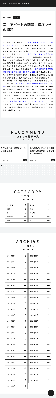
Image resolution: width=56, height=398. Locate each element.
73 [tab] (8, 170)
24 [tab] (1, 167)
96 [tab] (8, 172)
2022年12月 (34, 356)
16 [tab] (37, 165)
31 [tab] (18, 167)
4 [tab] (8, 165)
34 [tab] (25, 167)
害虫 (31, 209)
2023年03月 (34, 350)
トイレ (32, 205)
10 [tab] (23, 165)
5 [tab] (11, 165)
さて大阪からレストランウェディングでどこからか (30, 101)
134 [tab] (44, 174)
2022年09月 (11, 368)
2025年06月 (34, 280)
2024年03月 (11, 321)
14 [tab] (32, 165)
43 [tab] (47, 167)
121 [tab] (13, 174)
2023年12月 (34, 327)
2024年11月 (11, 297)
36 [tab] (30, 167)
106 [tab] (32, 172)
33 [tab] (23, 167)
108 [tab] (37, 172)
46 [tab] (54, 167)
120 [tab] (11, 174)
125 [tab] (23, 174)
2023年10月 (34, 333)
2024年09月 (11, 303)
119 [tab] (8, 174)
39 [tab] (37, 167)
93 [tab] (1, 172)
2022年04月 (34, 380)
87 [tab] (42, 170)
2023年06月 (11, 345)
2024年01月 (11, 327)
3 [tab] (6, 165)
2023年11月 (11, 333)
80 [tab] (25, 170)
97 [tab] (11, 172)
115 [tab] (54, 172)
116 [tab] (1, 174)
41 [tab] (42, 167)
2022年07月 (11, 374)
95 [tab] (6, 172)
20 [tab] (47, 165)
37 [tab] (32, 167)
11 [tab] (25, 165)
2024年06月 (34, 309)
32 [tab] (20, 167)
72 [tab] (6, 170)
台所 (8, 209)
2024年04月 (34, 315)
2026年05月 (11, 256)
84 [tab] (35, 170)
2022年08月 (34, 368)
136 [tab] (49, 174)
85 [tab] (37, 170)
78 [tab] (20, 170)
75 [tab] (13, 170)
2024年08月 (34, 303)
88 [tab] (44, 170)
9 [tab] (20, 165)
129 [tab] (32, 174)
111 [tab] (44, 172)
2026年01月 (11, 262)
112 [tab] (47, 172)
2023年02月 (11, 356)
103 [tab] (25, 172)
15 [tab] (35, 165)
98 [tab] (13, 172)
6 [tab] (13, 165)
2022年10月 (34, 362)
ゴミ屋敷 (10, 205)
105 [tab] (30, 172)
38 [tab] (35, 167)
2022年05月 (11, 380)
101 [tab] (20, 172)
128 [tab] (30, 174)
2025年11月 (11, 268)
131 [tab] (37, 174)
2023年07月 (34, 339)
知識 (8, 220)
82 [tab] (30, 170)
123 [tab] (18, 174)
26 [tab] (6, 167)
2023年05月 (34, 345)
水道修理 (10, 217)
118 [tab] (6, 174)
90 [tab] (49, 170)
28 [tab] (11, 167)
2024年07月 (11, 309)
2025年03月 (34, 285)
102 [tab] (23, 172)
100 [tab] (18, 172)
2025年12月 (34, 262)
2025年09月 (11, 274)
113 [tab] (49, 172)
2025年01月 (11, 291)
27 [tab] (8, 167)
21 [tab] (49, 165)
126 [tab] (25, 174)
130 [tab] (35, 174)
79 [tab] (23, 170)
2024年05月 (11, 315)
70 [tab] (1, 170)
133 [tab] (42, 174)
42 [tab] (44, 167)
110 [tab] (42, 172)
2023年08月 (11, 339)
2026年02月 (34, 256)
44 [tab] (49, 167)
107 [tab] (35, 172)
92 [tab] (54, 170)
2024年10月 (34, 297)
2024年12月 (34, 291)
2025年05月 (11, 285)
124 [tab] (20, 174)
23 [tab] (54, 165)
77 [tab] (18, 170)
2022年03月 (11, 386)
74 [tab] (11, 170)
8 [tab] (18, 165)
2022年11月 (11, 362)
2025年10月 (34, 268)
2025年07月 (11, 280)
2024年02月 (34, 321)
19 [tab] (44, 165)
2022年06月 (34, 374)
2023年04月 (11, 350)
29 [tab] (13, 167)
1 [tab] (1, 165)
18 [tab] (42, 165)
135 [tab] (47, 174)
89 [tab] (47, 170)
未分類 (16, 17)
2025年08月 (34, 274)
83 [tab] (32, 170)
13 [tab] (30, 165)
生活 (31, 217)
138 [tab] (54, 174)
